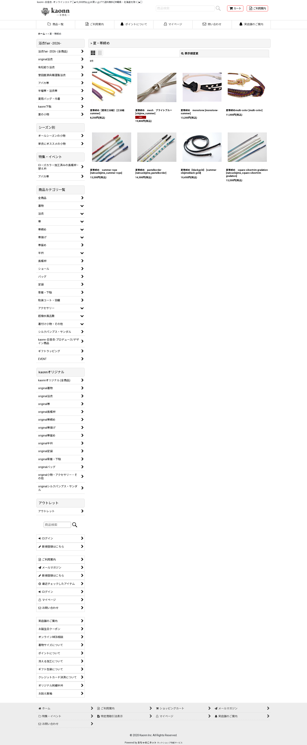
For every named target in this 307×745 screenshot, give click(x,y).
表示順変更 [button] (189, 53)
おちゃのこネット (147, 742)
